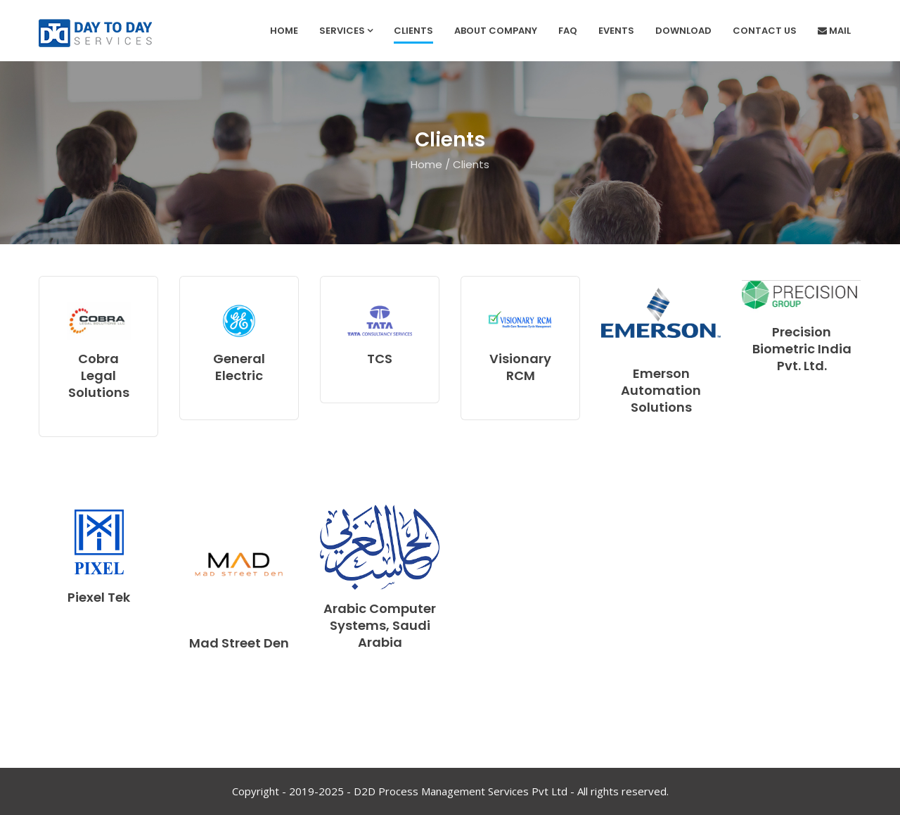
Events (616, 30)
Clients (413, 30)
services (346, 30)
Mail (834, 30)
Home (284, 30)
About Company (495, 30)
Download (683, 30)
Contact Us (765, 30)
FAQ (567, 30)
